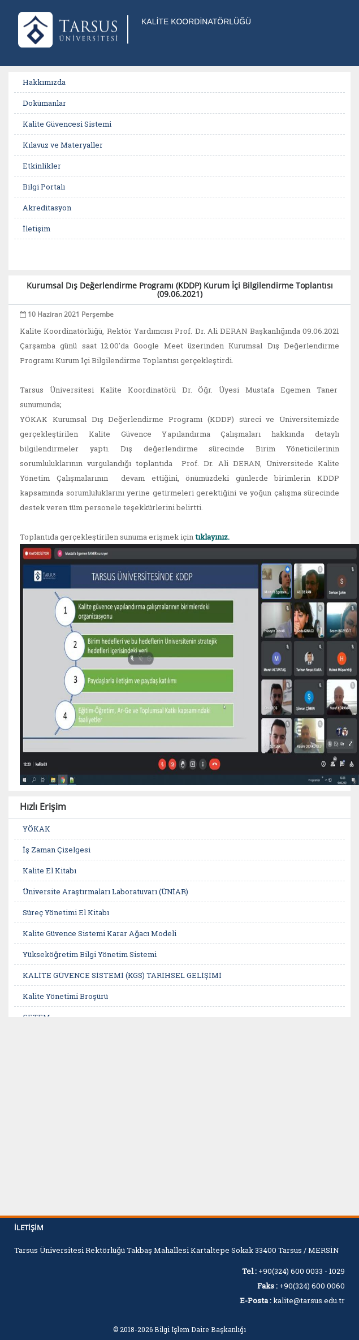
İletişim (36, 228)
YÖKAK (36, 829)
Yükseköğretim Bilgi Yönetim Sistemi (90, 954)
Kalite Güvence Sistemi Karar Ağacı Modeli (99, 933)
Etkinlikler (42, 166)
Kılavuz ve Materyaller (63, 145)
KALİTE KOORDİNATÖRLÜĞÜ (196, 21)
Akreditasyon (47, 207)
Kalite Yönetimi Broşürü (65, 996)
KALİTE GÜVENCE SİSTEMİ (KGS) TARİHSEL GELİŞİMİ (122, 975)
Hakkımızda (44, 82)
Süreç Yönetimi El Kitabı (66, 912)
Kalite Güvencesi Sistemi (67, 124)
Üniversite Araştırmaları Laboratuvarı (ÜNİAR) (105, 891)
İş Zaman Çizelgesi (56, 849)
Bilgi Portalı (44, 187)
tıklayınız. (212, 537)
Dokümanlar (44, 103)
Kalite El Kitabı (49, 870)
